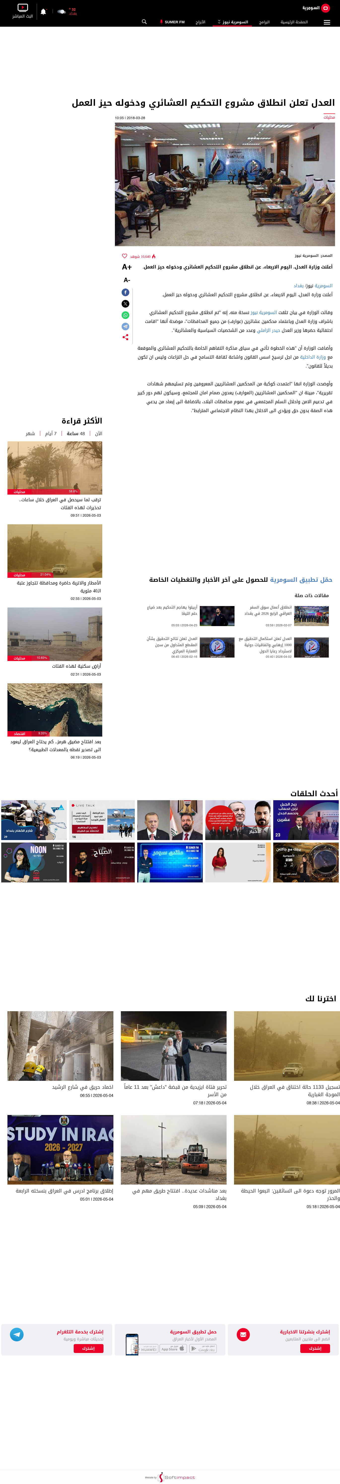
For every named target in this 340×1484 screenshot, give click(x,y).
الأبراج (200, 22)
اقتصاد (19, 734)
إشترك (88, 1348)
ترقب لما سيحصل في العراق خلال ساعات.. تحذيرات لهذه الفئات (60, 504)
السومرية (324, 286)
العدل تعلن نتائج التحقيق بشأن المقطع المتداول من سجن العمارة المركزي (172, 645)
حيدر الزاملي (268, 330)
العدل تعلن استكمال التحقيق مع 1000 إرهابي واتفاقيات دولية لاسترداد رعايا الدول (265, 645)
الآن (98, 434)
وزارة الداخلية (313, 357)
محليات (19, 492)
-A (127, 280)
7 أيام (51, 434)
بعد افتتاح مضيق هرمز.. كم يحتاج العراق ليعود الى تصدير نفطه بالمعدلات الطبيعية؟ (55, 746)
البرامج (264, 22)
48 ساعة (76, 434)
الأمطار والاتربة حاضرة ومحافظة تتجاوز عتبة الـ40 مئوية (59, 587)
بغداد (299, 286)
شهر (30, 434)
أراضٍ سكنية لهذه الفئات (76, 666)
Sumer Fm (175, 22)
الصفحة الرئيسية (294, 22)
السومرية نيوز (232, 22)
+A (127, 267)
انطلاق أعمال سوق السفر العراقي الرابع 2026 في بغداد (268, 610)
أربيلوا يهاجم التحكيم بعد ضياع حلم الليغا (172, 610)
